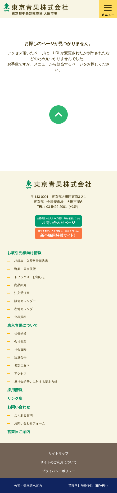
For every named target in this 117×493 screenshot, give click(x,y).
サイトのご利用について (58, 462)
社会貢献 (20, 349)
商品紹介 (20, 285)
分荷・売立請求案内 (28, 485)
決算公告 (20, 357)
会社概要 (20, 341)
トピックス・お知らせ (29, 277)
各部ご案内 (22, 365)
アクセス (20, 373)
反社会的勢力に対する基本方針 (35, 381)
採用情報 (14, 390)
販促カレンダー (25, 301)
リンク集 (14, 398)
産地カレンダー (25, 309)
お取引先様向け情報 (24, 253)
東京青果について (22, 325)
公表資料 (20, 317)
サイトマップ (58, 453)
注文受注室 (22, 293)
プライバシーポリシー (58, 471)
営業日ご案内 (18, 432)
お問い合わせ (18, 407)
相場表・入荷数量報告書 (31, 261)
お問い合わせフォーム (29, 423)
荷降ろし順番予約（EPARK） (88, 485)
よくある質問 (23, 415)
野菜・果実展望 (25, 269)
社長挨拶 (20, 333)
